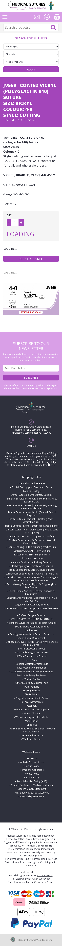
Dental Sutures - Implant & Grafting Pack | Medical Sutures (32, 520)
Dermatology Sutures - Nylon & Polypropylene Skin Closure (32, 586)
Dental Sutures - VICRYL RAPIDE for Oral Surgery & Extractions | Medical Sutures (32, 579)
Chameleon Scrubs (44, 882)
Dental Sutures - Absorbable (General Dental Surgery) (32, 514)
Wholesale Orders (31, 739)
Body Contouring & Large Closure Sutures (31, 569)
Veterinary (31, 705)
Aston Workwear (41, 878)
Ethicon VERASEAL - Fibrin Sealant (32, 550)
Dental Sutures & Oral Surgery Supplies (32, 494)
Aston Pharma (45, 875)
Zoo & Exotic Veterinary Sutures (32, 626)
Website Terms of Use (32, 762)
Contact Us (32, 758)
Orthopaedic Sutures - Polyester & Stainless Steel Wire (31, 610)
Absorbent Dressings (32, 558)
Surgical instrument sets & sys (32, 698)
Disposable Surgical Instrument (31, 652)
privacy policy (30, 385)
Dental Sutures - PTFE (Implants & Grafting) (31, 536)
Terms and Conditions (32, 769)
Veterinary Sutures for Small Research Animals (32, 622)
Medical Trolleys (32, 491)
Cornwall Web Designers (39, 939)
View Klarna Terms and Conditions (36, 465)
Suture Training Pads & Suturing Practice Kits (32, 546)
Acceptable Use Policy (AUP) (32, 781)
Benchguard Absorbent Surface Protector (32, 634)
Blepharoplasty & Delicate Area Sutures (32, 566)
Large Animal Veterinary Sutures (32, 604)
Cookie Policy (32, 766)
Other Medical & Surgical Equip (31, 682)
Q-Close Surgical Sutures (32, 615)
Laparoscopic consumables (31, 667)
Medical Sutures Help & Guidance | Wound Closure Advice (32, 542)
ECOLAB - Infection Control (31, 656)
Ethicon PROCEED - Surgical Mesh (32, 554)
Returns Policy (31, 777)
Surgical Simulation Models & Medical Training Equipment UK (32, 500)
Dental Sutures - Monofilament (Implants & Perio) (32, 525)
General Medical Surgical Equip (32, 663)
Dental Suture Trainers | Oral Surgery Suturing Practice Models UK (32, 507)
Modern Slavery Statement (32, 788)
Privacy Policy (31, 773)
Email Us (31, 445)
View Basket (31, 720)
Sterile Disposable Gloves (31, 648)
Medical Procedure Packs (31, 483)
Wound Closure (32, 713)
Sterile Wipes (32, 694)
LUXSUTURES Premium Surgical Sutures (31, 671)
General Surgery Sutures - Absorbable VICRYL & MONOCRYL (31, 599)
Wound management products (31, 717)
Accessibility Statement (32, 796)
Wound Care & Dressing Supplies (31, 709)
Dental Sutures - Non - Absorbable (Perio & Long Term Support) (32, 531)
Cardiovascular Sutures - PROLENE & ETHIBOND (31, 573)
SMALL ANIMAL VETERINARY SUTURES (32, 619)
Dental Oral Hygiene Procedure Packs (32, 487)
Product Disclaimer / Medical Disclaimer (31, 785)
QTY (9, 215)
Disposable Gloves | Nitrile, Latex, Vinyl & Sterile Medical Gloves (32, 643)
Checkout (32, 724)
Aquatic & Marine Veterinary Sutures (31, 562)
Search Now (53, 27)
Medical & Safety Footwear (31, 675)
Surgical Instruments (32, 701)
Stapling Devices (32, 690)
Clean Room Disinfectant (31, 638)
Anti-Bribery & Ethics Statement (32, 792)
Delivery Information (32, 735)
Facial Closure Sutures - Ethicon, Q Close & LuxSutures (32, 592)
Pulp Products (31, 686)
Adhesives (31, 630)
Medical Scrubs (32, 679)
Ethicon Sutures (31, 660)
